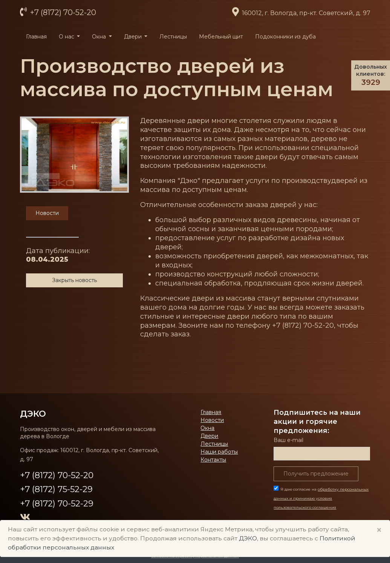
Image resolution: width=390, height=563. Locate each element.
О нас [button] (67, 36)
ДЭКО (33, 413)
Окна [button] (99, 36)
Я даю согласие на (321, 498)
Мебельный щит (221, 36)
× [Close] (379, 530)
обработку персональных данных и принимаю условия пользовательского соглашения (321, 498)
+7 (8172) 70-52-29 (56, 504)
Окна (207, 428)
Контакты (213, 459)
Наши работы (219, 451)
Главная (36, 36)
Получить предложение (316, 473)
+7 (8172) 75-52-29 (56, 489)
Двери (209, 436)
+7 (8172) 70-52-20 (62, 12)
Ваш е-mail (288, 440)
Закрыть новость (74, 280)
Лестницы (173, 36)
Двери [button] (133, 36)
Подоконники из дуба (285, 36)
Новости (212, 420)
